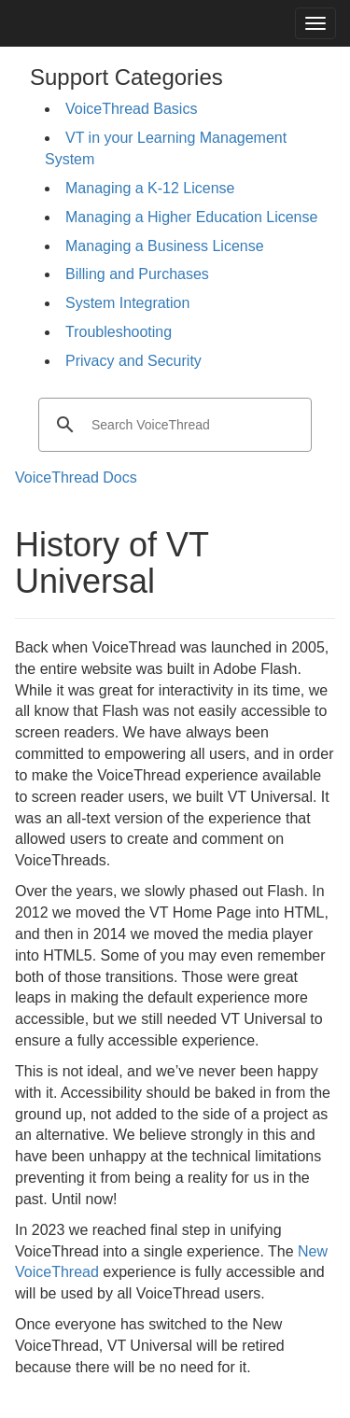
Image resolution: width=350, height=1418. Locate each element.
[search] (172, 425)
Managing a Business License (164, 246)
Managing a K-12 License (149, 188)
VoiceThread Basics (131, 109)
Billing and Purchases (137, 274)
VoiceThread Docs (76, 477)
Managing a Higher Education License (191, 217)
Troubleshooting (118, 332)
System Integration (127, 303)
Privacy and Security (133, 361)
